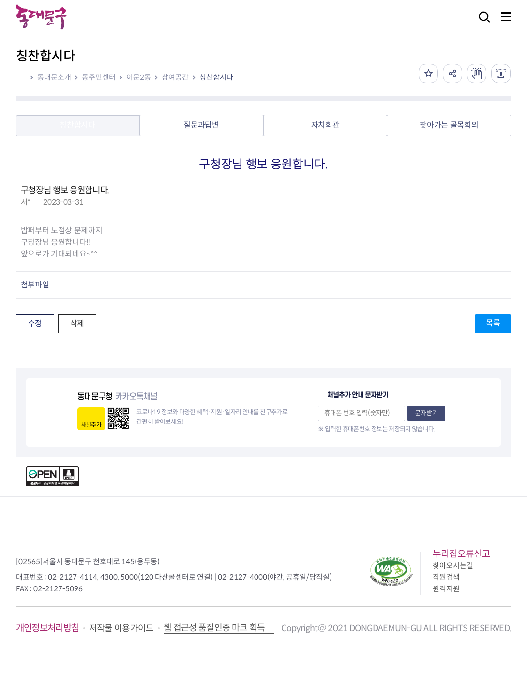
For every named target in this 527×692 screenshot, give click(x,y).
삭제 (77, 323)
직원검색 (446, 577)
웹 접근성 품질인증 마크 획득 (214, 627)
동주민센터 (99, 77)
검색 (481, 23)
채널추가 (91, 424)
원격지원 (446, 588)
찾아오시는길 (453, 565)
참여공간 (175, 77)
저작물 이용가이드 (121, 628)
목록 (493, 323)
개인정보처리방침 (47, 627)
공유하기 (452, 73)
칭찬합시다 (216, 77)
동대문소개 (54, 77)
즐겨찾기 (428, 73)
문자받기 (426, 413)
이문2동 (138, 77)
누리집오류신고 (461, 553)
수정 (35, 323)
